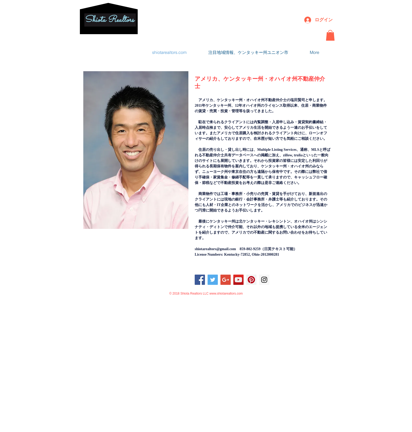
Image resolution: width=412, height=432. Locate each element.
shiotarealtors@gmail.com (215, 249)
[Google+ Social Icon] (225, 280)
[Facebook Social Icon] (200, 280)
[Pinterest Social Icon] (251, 280)
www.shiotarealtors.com (226, 293)
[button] (330, 35)
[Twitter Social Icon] (213, 280)
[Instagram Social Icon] (264, 280)
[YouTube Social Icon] (238, 280)
